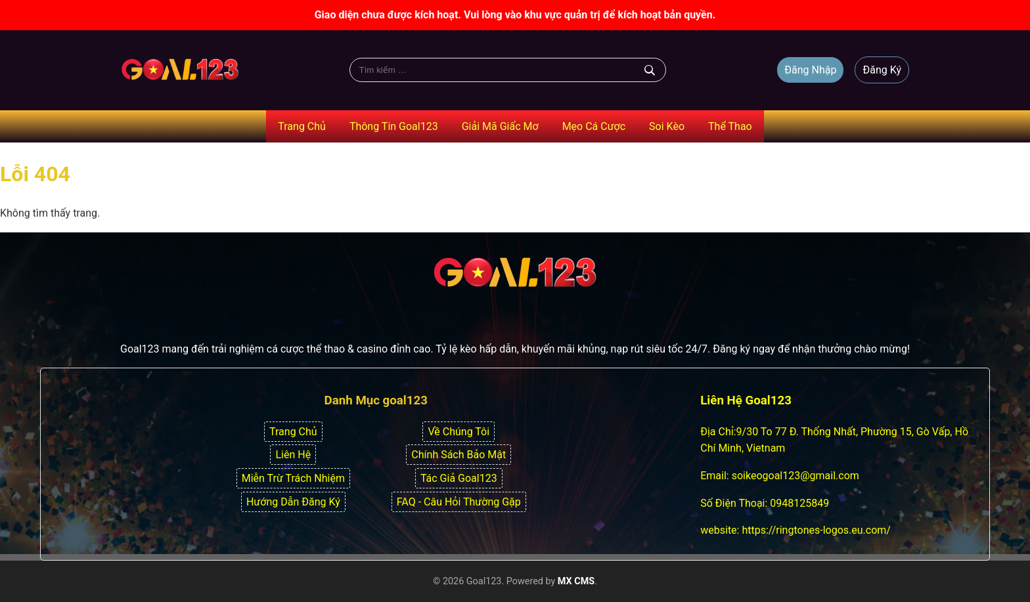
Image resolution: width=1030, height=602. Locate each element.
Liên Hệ (293, 454)
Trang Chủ (302, 126)
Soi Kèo (666, 126)
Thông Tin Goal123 (393, 126)
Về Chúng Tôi (458, 431)
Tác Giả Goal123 (458, 478)
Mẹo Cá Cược (593, 126)
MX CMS (576, 581)
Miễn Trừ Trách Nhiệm (293, 478)
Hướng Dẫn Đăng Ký (293, 502)
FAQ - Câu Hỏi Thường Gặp (459, 502)
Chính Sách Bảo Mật (458, 454)
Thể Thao (730, 126)
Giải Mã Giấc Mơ (500, 126)
